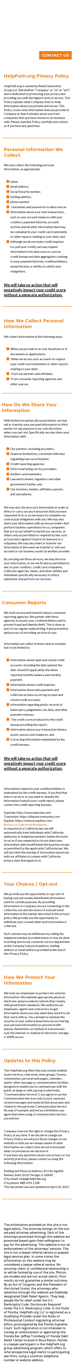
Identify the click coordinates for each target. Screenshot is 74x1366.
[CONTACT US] (55, 24)
